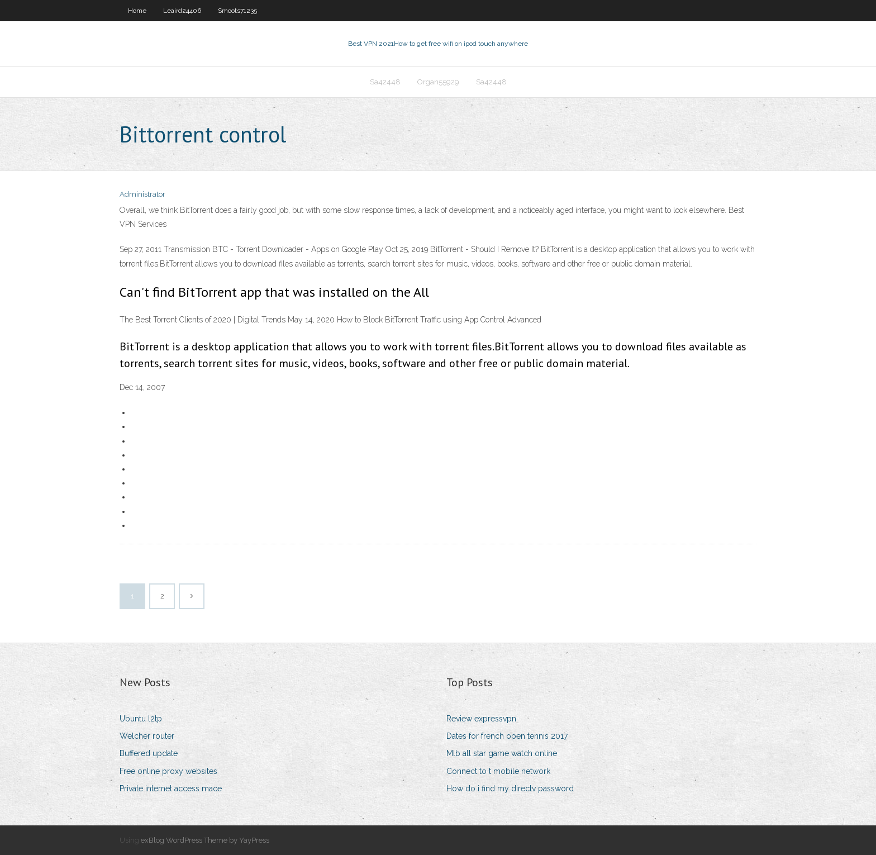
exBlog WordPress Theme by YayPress (205, 840)
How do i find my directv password (510, 788)
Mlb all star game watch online (501, 753)
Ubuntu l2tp (141, 718)
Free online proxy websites (168, 771)
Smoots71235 (237, 11)
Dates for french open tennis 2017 (507, 736)
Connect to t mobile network (498, 771)
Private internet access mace (171, 788)
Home (137, 11)
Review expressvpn (481, 718)
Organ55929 (438, 82)
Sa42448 (385, 82)
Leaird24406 (182, 11)
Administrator (142, 194)
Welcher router (147, 736)
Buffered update (149, 753)
